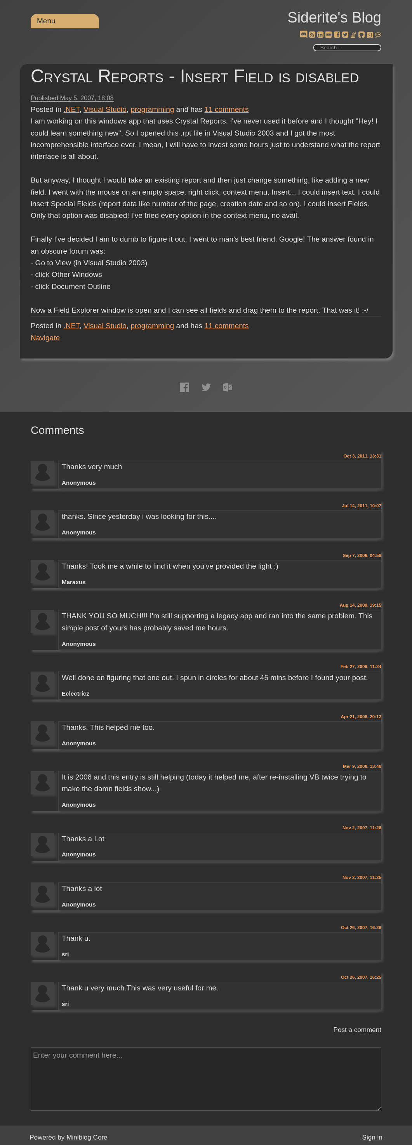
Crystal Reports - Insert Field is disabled (195, 76)
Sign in (372, 1137)
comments (227, 109)
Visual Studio (105, 109)
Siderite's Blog (334, 17)
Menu (46, 21)
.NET (72, 109)
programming (152, 109)
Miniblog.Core (86, 1137)
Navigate (45, 338)
